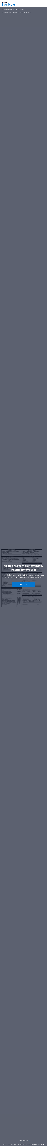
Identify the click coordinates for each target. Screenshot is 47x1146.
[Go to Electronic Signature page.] (8, 9)
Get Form (23, 584)
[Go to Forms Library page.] (20, 9)
